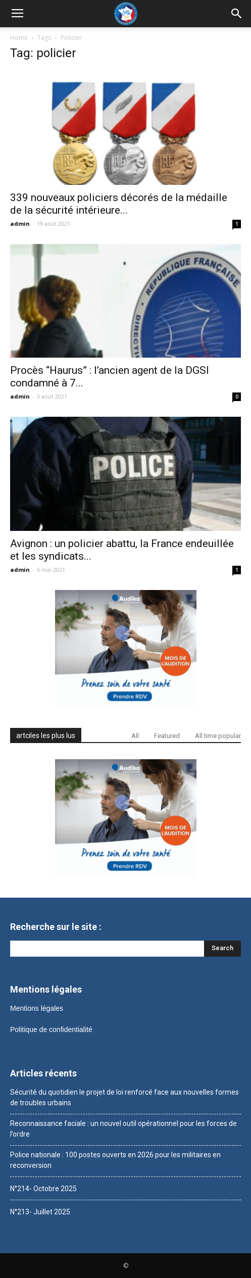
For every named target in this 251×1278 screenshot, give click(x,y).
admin (20, 223)
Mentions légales (36, 1008)
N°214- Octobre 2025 (43, 1189)
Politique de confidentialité (51, 1029)
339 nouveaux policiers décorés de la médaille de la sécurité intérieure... (118, 203)
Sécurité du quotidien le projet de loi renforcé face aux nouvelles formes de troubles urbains (124, 1097)
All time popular (218, 736)
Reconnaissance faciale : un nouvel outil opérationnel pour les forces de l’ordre (123, 1128)
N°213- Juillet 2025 (40, 1212)
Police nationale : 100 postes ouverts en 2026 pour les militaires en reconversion (115, 1160)
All (135, 736)
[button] (237, 13)
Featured (167, 736)
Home (19, 37)
